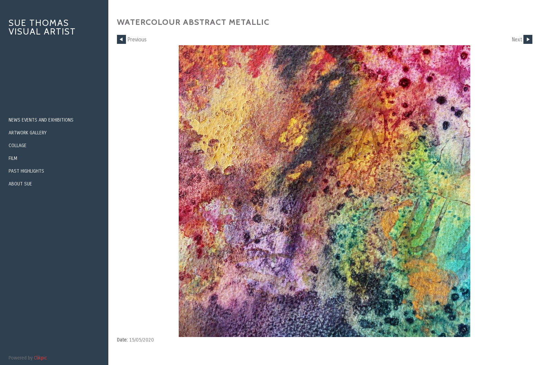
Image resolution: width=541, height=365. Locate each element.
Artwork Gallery (28, 133)
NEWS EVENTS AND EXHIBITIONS (41, 120)
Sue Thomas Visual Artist (42, 27)
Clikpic (40, 358)
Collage (18, 145)
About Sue (20, 184)
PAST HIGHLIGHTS (26, 171)
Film (13, 158)
